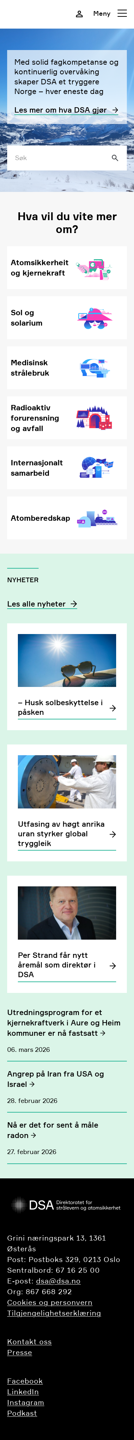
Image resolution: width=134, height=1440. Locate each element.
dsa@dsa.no (58, 1281)
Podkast (22, 1413)
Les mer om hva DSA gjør (60, 109)
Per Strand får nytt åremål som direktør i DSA (57, 965)
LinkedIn (23, 1391)
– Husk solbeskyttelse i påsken (60, 707)
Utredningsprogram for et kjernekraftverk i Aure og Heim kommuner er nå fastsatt (63, 1023)
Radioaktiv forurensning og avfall (35, 418)
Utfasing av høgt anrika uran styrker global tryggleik (61, 834)
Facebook (25, 1381)
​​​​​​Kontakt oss (29, 1341)
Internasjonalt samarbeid (37, 467)
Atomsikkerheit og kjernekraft (40, 267)
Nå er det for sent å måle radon (52, 1130)
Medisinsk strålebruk (30, 367)
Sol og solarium (27, 317)
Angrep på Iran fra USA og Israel (55, 1079)
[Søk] (115, 158)
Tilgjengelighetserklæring (54, 1313)
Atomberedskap (40, 518)
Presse (19, 1352)
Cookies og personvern (50, 1302)
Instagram (25, 1402)
